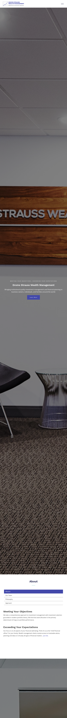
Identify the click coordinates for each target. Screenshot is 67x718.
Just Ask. (45, 636)
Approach (8, 603)
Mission (7, 592)
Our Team (8, 595)
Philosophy (9, 599)
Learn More (33, 297)
